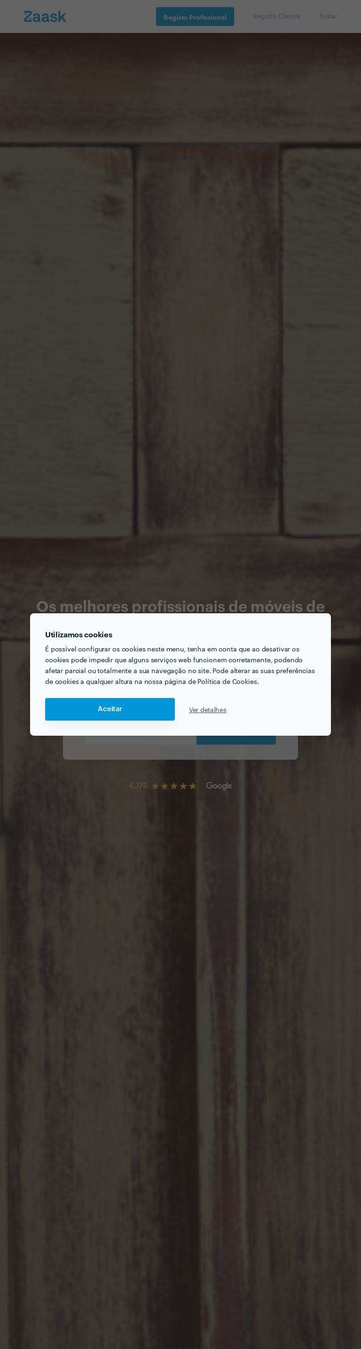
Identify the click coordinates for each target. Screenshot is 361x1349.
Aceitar (110, 709)
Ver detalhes (208, 709)
